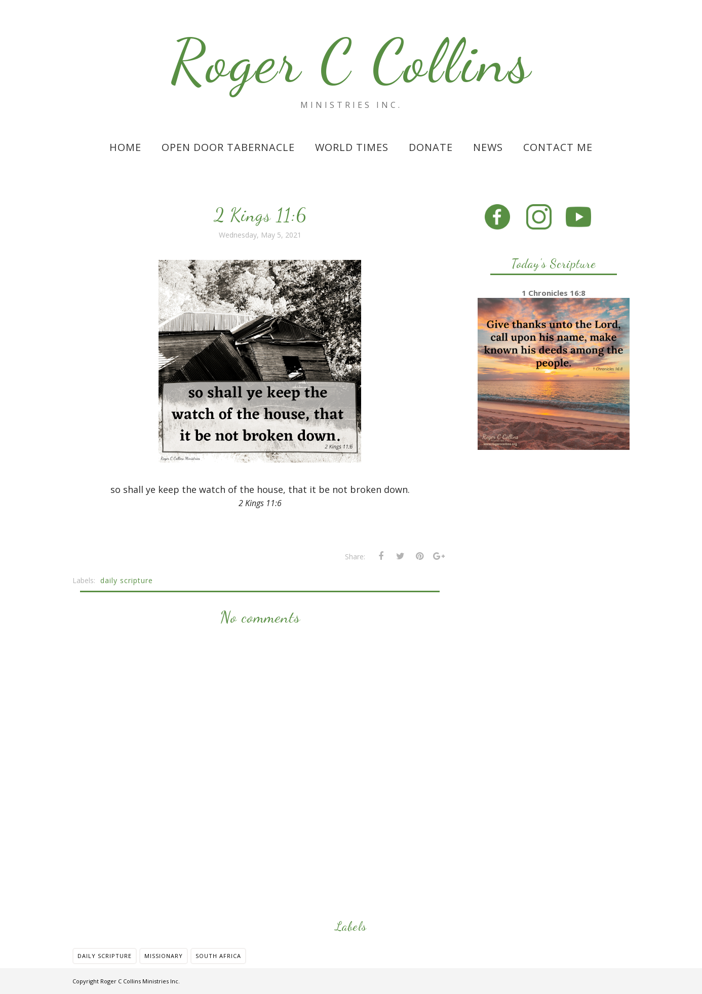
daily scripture (126, 580)
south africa (218, 956)
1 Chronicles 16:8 (554, 293)
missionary (163, 956)
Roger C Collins (351, 61)
